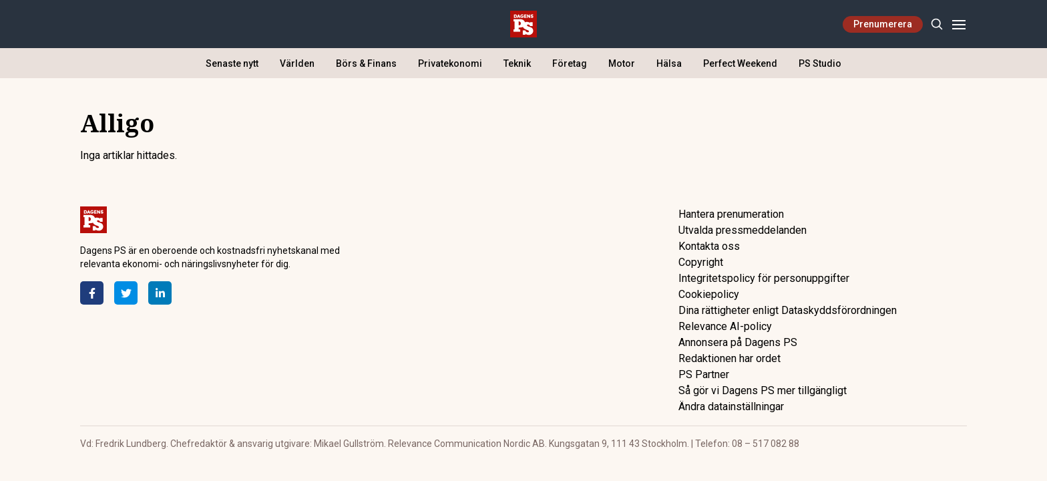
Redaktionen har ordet (729, 358)
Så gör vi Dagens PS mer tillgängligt (762, 390)
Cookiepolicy (708, 294)
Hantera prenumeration (731, 214)
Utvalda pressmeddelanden (742, 230)
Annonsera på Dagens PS (737, 342)
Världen (297, 63)
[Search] (936, 24)
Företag (569, 63)
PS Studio (820, 63)
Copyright (700, 262)
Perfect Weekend (740, 63)
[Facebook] (91, 293)
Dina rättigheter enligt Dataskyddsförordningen (787, 310)
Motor (621, 63)
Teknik (517, 63)
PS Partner (703, 374)
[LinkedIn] (160, 293)
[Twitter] (126, 293)
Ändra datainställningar (731, 406)
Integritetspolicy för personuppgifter (763, 278)
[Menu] (958, 24)
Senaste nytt (232, 63)
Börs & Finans (366, 63)
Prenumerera (882, 24)
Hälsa (669, 63)
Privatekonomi (450, 63)
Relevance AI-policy (725, 326)
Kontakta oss (709, 246)
